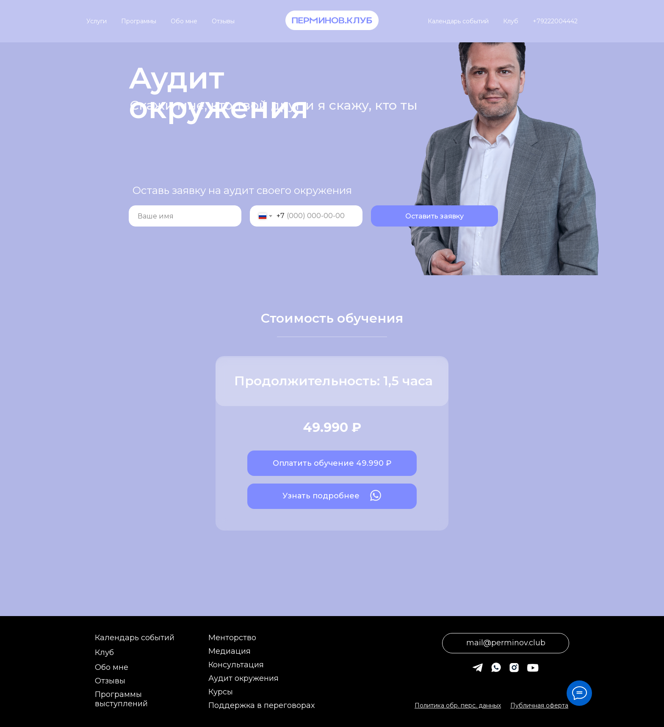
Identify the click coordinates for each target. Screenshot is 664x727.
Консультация (236, 664)
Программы (138, 21)
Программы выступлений (121, 699)
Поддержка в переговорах (261, 705)
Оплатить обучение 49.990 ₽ (332, 463)
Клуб (510, 21)
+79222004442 (555, 21)
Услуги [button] (96, 21)
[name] (185, 216)
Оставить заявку (434, 216)
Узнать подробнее (321, 495)
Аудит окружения (243, 678)
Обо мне (184, 21)
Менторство (232, 637)
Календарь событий (458, 21)
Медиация (229, 651)
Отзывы (223, 21)
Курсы (220, 692)
